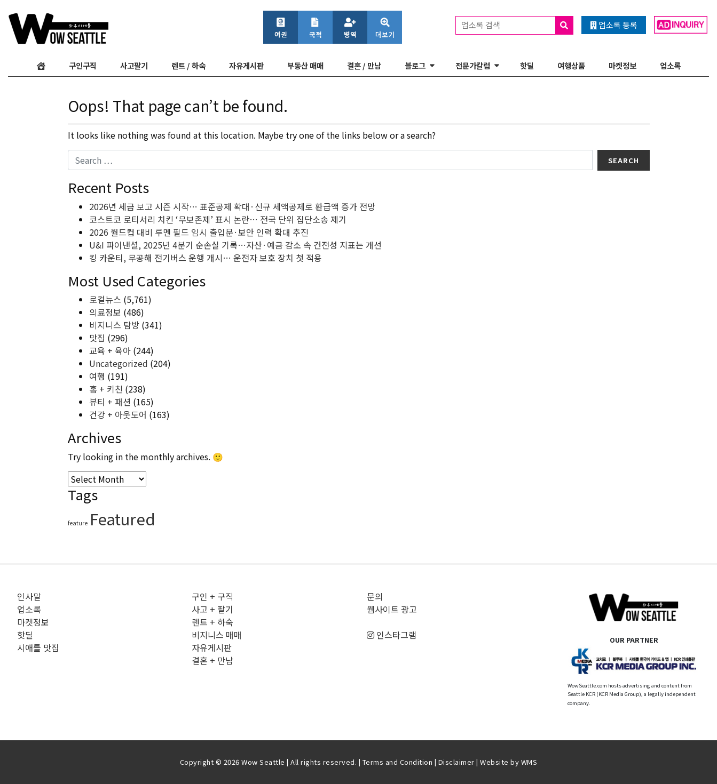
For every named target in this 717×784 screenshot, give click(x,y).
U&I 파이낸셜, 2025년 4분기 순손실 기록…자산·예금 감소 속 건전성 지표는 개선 (235, 244)
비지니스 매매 (217, 634)
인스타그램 (391, 634)
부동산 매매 (305, 65)
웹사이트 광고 (392, 609)
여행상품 (571, 65)
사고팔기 (134, 65)
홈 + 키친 (106, 388)
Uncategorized (118, 363)
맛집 (97, 337)
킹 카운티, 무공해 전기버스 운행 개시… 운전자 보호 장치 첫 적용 (205, 257)
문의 (375, 596)
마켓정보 (622, 65)
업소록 (670, 65)
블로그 (415, 65)
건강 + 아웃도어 (118, 414)
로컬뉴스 (105, 299)
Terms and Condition (398, 762)
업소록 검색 (517, 25)
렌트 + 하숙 (212, 621)
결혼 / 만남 (364, 65)
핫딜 (527, 65)
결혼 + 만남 (212, 660)
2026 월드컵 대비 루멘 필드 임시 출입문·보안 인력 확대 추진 (199, 232)
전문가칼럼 (472, 65)
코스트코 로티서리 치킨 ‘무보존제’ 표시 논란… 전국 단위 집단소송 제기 (217, 219)
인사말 (29, 596)
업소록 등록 (613, 24)
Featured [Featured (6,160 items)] (122, 518)
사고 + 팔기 (212, 609)
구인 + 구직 (212, 596)
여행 (97, 376)
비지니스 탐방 (114, 324)
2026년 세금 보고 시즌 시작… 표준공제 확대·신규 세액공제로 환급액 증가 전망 (232, 206)
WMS (529, 762)
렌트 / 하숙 (188, 65)
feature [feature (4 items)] (78, 523)
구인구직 (83, 65)
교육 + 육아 (110, 350)
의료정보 (105, 312)
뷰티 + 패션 (110, 401)
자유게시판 (246, 65)
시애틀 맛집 (38, 647)
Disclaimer (456, 762)
